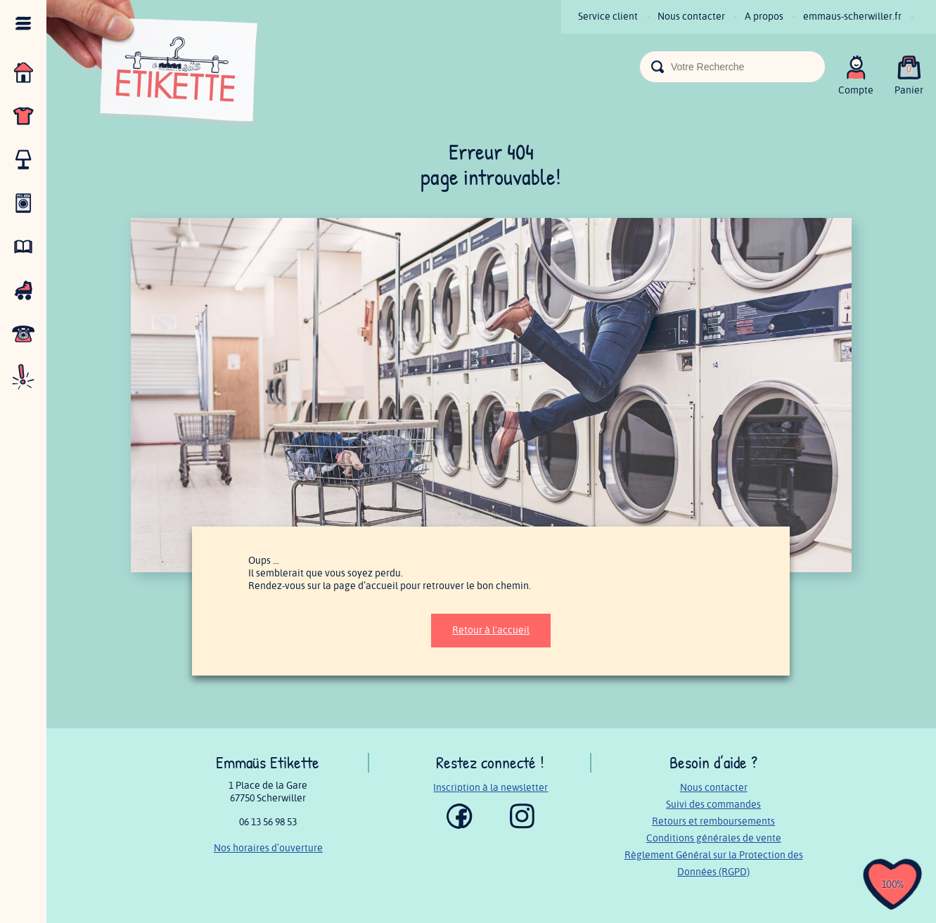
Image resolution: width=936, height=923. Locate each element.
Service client (608, 16)
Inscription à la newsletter (490, 787)
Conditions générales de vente (713, 838)
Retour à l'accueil (491, 630)
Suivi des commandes (713, 804)
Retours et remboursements (713, 821)
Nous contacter (691, 16)
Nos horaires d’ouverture (268, 848)
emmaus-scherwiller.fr (852, 16)
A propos (764, 16)
